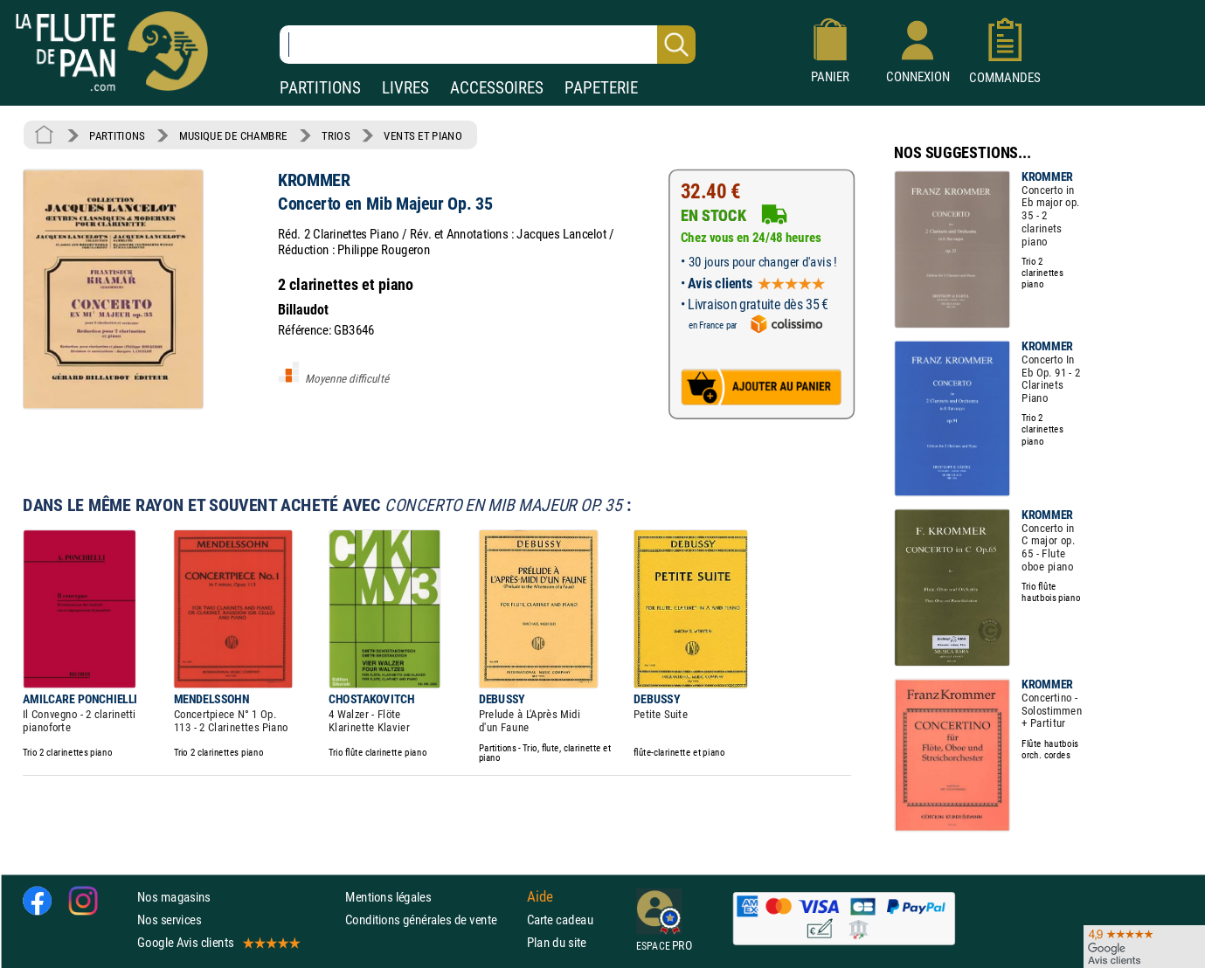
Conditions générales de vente (432, 919)
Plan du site (556, 942)
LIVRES (405, 88)
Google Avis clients (217, 942)
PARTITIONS (320, 88)
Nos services (169, 919)
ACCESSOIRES (497, 88)
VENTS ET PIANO (422, 135)
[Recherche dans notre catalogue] (488, 44)
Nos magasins (174, 896)
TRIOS (336, 135)
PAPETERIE (601, 88)
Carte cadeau (560, 919)
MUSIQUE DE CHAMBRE (233, 135)
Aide (540, 896)
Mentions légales (388, 896)
